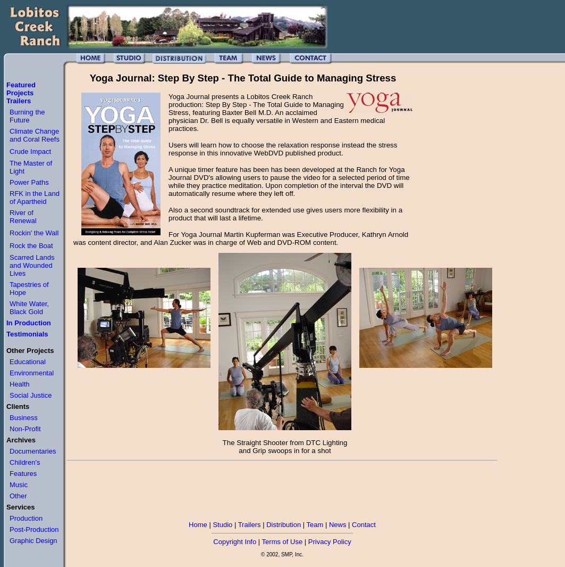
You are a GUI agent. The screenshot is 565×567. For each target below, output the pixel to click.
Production (26, 518)
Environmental (32, 373)
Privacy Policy (329, 542)
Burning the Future (27, 116)
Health (20, 384)
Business (24, 418)
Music (19, 485)
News (338, 525)
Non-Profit (25, 429)
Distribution (283, 525)
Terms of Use (282, 542)
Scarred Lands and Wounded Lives (32, 265)
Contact (364, 525)
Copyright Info (234, 542)
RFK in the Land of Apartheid (35, 198)
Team (315, 525)
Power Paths (29, 182)
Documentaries (33, 451)
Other (18, 496)
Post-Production (34, 529)
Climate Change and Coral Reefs (35, 135)
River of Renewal (23, 217)
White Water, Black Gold (29, 308)
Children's (25, 462)
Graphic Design (33, 541)
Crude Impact (30, 151)
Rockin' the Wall (34, 233)
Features (23, 474)
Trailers (249, 525)
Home (198, 525)
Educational (28, 362)
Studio (222, 525)
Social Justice (31, 395)
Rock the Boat (31, 246)
